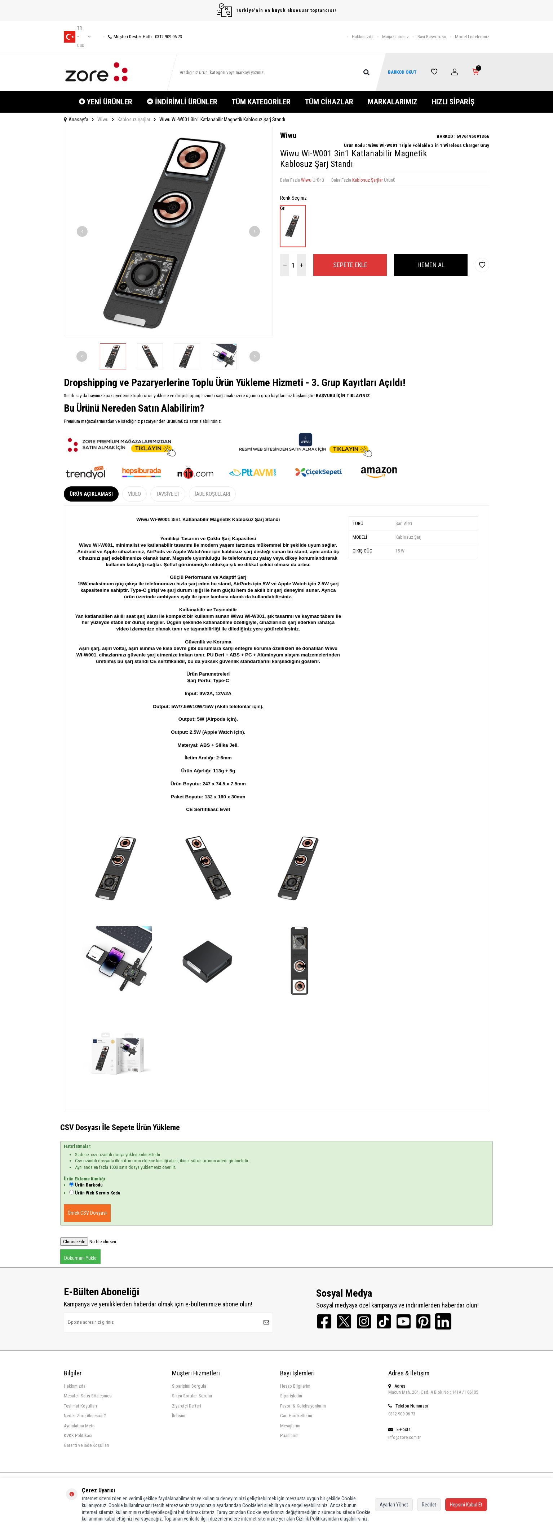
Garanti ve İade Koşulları (86, 1445)
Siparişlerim (291, 1395)
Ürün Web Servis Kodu (97, 1193)
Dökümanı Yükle (80, 1258)
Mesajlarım (290, 1425)
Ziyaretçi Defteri (186, 1406)
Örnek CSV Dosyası (87, 1213)
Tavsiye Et (168, 494)
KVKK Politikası (78, 1435)
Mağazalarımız (395, 36)
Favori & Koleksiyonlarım (303, 1406)
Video (134, 494)
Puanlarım (289, 1435)
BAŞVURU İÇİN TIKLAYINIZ (342, 395)
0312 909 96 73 (401, 1414)
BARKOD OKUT (402, 72)
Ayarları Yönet (394, 1505)
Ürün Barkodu (89, 1185)
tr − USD (77, 37)
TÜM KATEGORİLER (261, 101)
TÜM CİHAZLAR (329, 101)
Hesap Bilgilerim (295, 1386)
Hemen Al (430, 265)
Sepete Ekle (350, 265)
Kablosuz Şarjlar (134, 119)
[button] (82, 231)
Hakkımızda (362, 36)
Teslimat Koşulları (80, 1406)
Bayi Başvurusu (431, 36)
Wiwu (103, 119)
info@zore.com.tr (404, 1437)
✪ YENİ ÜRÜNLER (105, 101)
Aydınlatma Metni (80, 1425)
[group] (168, 231)
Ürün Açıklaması (91, 494)
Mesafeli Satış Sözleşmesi (88, 1395)
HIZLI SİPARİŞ (453, 101)
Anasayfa (76, 119)
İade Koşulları (212, 494)
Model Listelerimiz (472, 36)
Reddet (429, 1505)
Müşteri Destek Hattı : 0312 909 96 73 (142, 36)
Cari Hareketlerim (296, 1415)
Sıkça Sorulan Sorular (192, 1395)
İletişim (178, 1415)
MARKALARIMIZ (392, 101)
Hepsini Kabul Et (466, 1505)
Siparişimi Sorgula (189, 1386)
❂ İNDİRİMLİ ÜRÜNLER (182, 101)
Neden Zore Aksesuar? (85, 1415)
